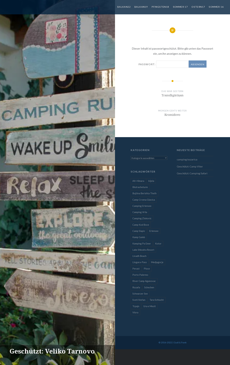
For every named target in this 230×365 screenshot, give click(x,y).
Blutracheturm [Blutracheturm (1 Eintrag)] (140, 187)
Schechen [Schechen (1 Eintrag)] (149, 287)
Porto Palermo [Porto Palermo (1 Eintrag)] (140, 274)
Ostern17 (198, 6)
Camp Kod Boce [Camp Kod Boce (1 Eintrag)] (140, 224)
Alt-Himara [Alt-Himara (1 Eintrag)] (138, 180)
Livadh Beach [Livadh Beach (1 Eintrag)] (139, 255)
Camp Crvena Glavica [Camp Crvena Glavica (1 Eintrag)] (143, 199)
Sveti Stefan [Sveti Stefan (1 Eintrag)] (138, 299)
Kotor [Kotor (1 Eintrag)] (158, 243)
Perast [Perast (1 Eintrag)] (136, 268)
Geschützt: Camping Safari (192, 173)
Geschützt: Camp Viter (190, 166)
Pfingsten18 (160, 6)
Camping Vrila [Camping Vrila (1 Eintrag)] (139, 212)
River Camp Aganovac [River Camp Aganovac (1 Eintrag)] (144, 281)
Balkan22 (124, 6)
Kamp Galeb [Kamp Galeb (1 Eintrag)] (138, 237)
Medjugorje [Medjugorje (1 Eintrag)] (157, 262)
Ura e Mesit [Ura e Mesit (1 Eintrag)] (149, 306)
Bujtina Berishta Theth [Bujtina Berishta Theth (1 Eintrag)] (144, 193)
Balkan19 (141, 6)
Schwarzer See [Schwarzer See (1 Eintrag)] (140, 293)
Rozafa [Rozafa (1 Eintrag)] (136, 287)
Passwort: (163, 64)
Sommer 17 (180, 6)
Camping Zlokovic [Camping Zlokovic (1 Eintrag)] (141, 218)
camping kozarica (187, 159)
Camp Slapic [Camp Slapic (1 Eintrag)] (138, 230)
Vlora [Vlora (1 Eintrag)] (135, 312)
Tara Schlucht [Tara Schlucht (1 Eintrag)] (157, 299)
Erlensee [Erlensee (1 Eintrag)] (153, 230)
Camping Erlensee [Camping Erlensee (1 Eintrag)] (141, 205)
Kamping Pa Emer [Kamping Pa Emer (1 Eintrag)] (141, 243)
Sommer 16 (216, 6)
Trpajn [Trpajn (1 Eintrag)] (135, 306)
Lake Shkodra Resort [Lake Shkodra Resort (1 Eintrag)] (143, 249)
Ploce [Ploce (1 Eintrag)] (147, 268)
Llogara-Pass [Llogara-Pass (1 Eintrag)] (139, 262)
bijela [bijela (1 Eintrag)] (151, 180)
